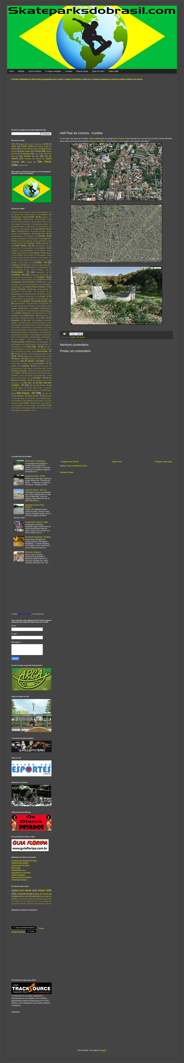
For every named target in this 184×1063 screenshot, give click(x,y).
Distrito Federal (27, 146)
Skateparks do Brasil (24, 614)
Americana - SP (16, 212)
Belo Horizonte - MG (42, 229)
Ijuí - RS (26, 284)
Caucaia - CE (26, 253)
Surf (12, 899)
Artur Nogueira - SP (17, 224)
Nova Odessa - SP (43, 323)
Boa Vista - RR (43, 233)
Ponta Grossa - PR (33, 344)
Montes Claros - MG (31, 315)
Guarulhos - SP (33, 282)
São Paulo (44, 161)
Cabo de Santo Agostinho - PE (25, 241)
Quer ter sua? (98, 71)
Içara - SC (34, 296)
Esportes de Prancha (41, 894)
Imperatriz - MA (36, 284)
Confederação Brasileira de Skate (24, 861)
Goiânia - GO (43, 277)
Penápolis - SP (25, 339)
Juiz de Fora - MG (35, 303)
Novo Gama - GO (32, 325)
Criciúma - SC (28, 260)
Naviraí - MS (30, 320)
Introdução (45, 901)
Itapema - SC (19, 291)
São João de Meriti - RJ (38, 388)
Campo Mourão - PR (42, 245)
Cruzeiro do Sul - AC (42, 260)
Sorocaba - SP (39, 378)
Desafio (30, 899)
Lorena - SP (15, 308)
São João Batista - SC (18, 388)
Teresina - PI (20, 400)
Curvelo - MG (30, 265)
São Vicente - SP (36, 396)
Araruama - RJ (44, 219)
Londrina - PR (44, 306)
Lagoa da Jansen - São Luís (36, 490)
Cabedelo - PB (36, 238)
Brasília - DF (44, 236)
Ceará (13, 146)
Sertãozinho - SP (16, 375)
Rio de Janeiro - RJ (30, 361)
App (24, 899)
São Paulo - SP (26, 393)
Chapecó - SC (21, 255)
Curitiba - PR (74, 337)
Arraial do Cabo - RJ (42, 221)
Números (31, 903)
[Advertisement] (92, 105)
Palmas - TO (47, 330)
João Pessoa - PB (44, 301)
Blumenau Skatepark (33, 552)
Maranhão (23, 149)
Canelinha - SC (31, 248)
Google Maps (44, 896)
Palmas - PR (37, 330)
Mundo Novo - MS (32, 318)
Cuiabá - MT (27, 262)
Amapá (29, 144)
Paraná (82, 337)
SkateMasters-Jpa (18, 870)
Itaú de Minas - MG (33, 294)
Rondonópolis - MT (41, 363)
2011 (18, 899)
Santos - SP (20, 373)
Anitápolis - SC (34, 214)
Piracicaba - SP (46, 342)
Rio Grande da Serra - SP (35, 358)
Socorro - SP (26, 378)
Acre (13, 144)
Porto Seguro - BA (21, 349)
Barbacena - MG (46, 226)
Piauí (36, 154)
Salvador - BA (27, 366)
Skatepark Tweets (66, 472)
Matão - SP (20, 313)
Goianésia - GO (31, 277)
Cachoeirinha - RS (43, 241)
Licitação (14, 896)
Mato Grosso (34, 149)
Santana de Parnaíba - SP (20, 371)
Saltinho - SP (15, 366)
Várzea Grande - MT (32, 408)
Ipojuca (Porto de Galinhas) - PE (38, 287)
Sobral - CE (15, 378)
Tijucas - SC (42, 400)
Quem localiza (35, 71)
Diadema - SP (21, 267)
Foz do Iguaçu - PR (36, 275)
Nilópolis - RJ (41, 320)
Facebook (38, 899)
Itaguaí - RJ (15, 289)
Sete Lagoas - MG (30, 375)
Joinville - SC (28, 301)
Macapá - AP (27, 308)
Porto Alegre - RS (33, 347)
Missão (21, 71)
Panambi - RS (37, 332)
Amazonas (38, 144)
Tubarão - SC (28, 403)
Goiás (13, 149)
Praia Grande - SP (44, 351)
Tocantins (22, 165)
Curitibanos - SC (17, 265)
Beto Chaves (118, 138)
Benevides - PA (27, 231)
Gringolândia (23, 894)
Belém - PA (15, 231)
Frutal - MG (47, 275)
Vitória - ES (45, 405)
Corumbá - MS (46, 257)
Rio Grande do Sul (29, 156)
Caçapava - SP (38, 253)
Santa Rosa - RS (43, 368)
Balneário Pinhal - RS (20, 226)
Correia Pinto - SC (34, 257)
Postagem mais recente (70, 462)
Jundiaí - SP (47, 303)
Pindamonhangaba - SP (19, 342)
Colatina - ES (32, 255)
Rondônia (28, 158)
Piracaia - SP (35, 342)
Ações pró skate (21, 890)
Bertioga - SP (15, 233)
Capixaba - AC (16, 250)
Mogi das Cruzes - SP (42, 313)
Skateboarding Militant (19, 863)
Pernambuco (25, 154)
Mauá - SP (30, 313)
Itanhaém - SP (47, 289)
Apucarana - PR (19, 217)
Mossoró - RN (18, 318)
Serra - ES (46, 373)
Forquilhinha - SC (42, 272)
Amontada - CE (28, 212)
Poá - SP (14, 351)
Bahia (46, 144)
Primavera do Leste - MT (41, 354)
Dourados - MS (46, 267)
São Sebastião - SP (20, 396)
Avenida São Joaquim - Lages (36, 522)
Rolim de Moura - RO (24, 363)
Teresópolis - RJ (31, 400)
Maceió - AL (38, 308)
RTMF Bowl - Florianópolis (35, 461)
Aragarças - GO (46, 217)
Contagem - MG (44, 255)
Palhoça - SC (26, 330)
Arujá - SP (30, 224)
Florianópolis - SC (20, 272)
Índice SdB (113, 71)
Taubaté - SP (34, 398)
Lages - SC (17, 306)
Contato (68, 71)
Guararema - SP (43, 279)
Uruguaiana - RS (21, 405)
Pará (15, 154)
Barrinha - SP (28, 229)
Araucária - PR (16, 221)
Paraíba (48, 151)
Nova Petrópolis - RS (17, 325)
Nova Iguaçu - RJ (28, 323)
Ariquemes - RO (28, 221)
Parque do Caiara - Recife (35, 476)
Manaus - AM (24, 311)
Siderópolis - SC (44, 375)
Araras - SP (33, 219)
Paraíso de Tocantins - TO (24, 335)
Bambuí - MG (34, 226)
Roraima (39, 158)
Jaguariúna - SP (33, 299)
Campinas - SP (32, 243)
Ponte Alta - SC (46, 344)
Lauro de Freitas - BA (31, 306)
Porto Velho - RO (34, 349)
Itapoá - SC (44, 291)
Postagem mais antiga (163, 462)
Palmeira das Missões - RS (22, 332)
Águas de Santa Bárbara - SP (25, 410)
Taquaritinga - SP (22, 398)
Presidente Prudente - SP (22, 354)
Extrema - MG (43, 270)
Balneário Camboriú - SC (43, 224)
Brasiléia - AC (32, 236)
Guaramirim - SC (16, 279)
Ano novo (25, 896)
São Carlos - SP (16, 383)
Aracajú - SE (33, 217)
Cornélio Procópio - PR (18, 257)
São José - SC (29, 383)
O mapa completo (53, 71)
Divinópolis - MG (34, 267)
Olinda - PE (20, 327)
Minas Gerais (25, 151)
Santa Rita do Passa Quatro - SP (24, 368)
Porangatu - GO (19, 346)
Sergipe (29, 162)
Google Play (18, 901)
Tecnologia (39, 903)
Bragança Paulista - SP (18, 236)
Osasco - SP (41, 327)
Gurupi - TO (45, 282)
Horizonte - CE (16, 284)
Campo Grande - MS (22, 246)
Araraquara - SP (19, 219)
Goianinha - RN (18, 277)
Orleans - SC (30, 327)
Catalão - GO (15, 253)
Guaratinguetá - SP (18, 282)
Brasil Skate (16, 868)
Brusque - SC (15, 238)
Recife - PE (15, 356)
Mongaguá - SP (16, 315)
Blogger (103, 1050)
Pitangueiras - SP (19, 344)
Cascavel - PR (44, 250)
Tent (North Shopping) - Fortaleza (38, 537)
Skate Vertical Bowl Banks (21, 877)
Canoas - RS (44, 248)
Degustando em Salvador (21, 873)
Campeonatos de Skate (20, 865)
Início (11, 71)
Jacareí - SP (44, 296)
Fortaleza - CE (18, 275)
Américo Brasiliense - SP (43, 212)
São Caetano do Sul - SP (41, 380)
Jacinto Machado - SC (18, 299)
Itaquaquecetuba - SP (18, 294)
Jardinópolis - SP (46, 299)
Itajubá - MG (36, 289)
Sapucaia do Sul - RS (33, 373)
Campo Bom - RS (46, 243)
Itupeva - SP (15, 296)
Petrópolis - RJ (42, 339)
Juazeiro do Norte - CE (21, 303)
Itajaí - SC (25, 289)
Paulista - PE (39, 337)
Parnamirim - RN (40, 335)
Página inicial (117, 462)
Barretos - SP (18, 229)
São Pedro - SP (46, 393)
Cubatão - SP (15, 262)
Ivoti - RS (25, 296)
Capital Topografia (18, 875)
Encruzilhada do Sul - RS (24, 270)
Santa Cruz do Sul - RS (44, 366)
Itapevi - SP (32, 291)
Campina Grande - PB (18, 243)
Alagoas (21, 144)
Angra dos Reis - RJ (20, 214)
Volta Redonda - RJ (17, 408)
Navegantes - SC (17, 320)
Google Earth (47, 899)
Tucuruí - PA (39, 403)
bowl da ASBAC (99, 141)
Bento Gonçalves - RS (42, 231)
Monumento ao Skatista (18, 903)
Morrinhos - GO (46, 315)
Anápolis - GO (46, 214)
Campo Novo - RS (17, 248)
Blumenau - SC (28, 233)
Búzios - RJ (25, 238)
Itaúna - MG (45, 294)
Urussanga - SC (34, 405)
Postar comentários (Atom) (77, 466)
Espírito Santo (43, 146)
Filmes (34, 896)
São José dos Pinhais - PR (39, 385)
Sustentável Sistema (19, 880)
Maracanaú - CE (36, 311)
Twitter (47, 903)
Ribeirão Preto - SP (43, 356)
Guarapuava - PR (29, 279)
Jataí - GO (17, 301)
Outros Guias (82, 71)
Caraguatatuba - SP (30, 250)
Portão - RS (45, 349)
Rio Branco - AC (17, 359)
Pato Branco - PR (26, 337)
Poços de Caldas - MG (27, 351)
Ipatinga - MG (20, 287)
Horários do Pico (32, 901)
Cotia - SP (17, 260)
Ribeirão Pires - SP (29, 356)
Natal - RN (45, 318)
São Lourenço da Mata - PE (32, 390)
